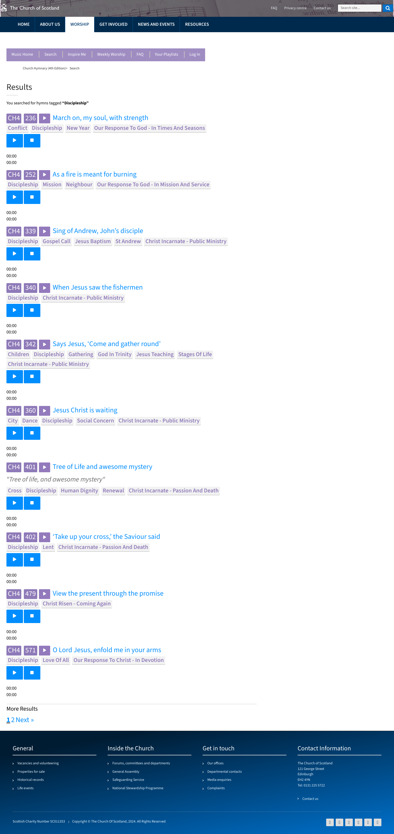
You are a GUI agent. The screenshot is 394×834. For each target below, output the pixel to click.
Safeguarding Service (128, 780)
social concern (95, 421)
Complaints (216, 788)
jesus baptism (93, 242)
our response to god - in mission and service (153, 185)
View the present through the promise (108, 594)
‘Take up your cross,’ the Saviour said (106, 537)
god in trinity (114, 355)
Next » (25, 720)
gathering (80, 355)
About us (50, 24)
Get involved (113, 24)
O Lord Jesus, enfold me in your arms (107, 650)
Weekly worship (111, 55)
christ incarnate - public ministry (185, 242)
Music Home (22, 55)
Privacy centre (295, 8)
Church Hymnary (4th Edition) (44, 68)
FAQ (139, 55)
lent (48, 547)
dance (30, 421)
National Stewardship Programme (137, 788)
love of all (56, 660)
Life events (25, 788)
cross (15, 491)
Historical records (30, 780)
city (13, 421)
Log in (194, 55)
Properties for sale (31, 771)
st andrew (128, 242)
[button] (14, 140)
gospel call (56, 242)
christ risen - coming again (77, 604)
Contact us (322, 8)
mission (52, 185)
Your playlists (166, 55)
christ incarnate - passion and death (174, 491)
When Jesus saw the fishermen (98, 288)
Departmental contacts (224, 771)
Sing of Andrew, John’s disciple (98, 231)
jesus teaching (155, 355)
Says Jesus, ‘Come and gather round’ (107, 344)
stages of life (195, 355)
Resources (197, 24)
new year (78, 128)
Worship (79, 24)
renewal (113, 491)
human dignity (79, 491)
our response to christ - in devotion (118, 660)
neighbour (79, 185)
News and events (156, 24)
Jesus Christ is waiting (85, 410)
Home (23, 24)
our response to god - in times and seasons (149, 128)
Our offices (215, 763)
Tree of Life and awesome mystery (102, 467)
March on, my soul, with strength (101, 118)
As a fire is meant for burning (94, 175)
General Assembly (125, 771)
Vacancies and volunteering (38, 763)
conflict (17, 128)
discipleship (47, 128)
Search (50, 55)
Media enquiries (219, 780)
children (18, 355)
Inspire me (77, 55)
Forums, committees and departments (141, 763)
